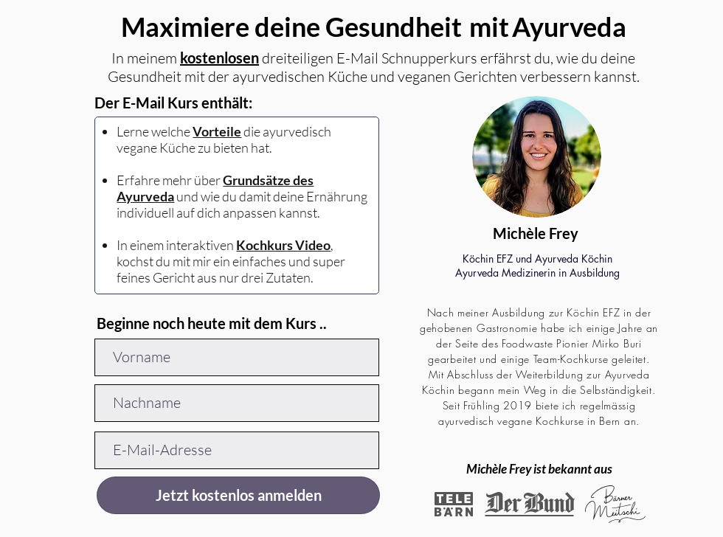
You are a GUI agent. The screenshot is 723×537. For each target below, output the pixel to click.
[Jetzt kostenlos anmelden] (238, 495)
